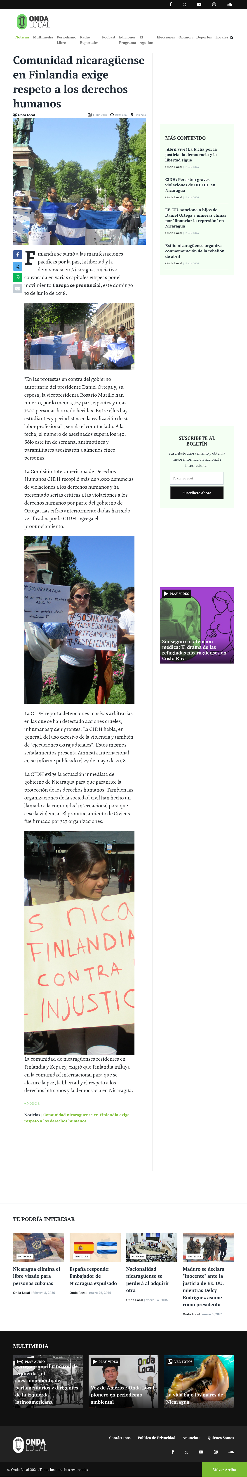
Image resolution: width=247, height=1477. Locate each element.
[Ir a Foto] (79, 181)
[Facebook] (170, 4)
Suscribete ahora (196, 493)
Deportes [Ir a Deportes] (204, 37)
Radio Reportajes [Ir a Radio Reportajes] (89, 40)
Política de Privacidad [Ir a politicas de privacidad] (156, 1437)
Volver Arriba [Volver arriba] (224, 1469)
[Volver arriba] (223, 1469)
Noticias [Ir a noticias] (32, 1115)
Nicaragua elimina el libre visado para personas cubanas (36, 1276)
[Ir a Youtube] (199, 4)
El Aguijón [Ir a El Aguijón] (146, 40)
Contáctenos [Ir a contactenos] (120, 1437)
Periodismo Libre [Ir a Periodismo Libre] (66, 40)
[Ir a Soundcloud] (231, 1452)
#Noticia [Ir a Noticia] (32, 1103)
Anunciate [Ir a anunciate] (191, 1437)
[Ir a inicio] (33, 21)
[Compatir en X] (17, 266)
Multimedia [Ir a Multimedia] (43, 37)
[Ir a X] (186, 1452)
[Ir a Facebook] (173, 1452)
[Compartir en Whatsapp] (17, 277)
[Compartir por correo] (17, 289)
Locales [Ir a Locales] (221, 37)
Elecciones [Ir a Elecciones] (166, 37)
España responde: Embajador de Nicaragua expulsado (93, 1276)
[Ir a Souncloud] (229, 4)
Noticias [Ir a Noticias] (22, 37)
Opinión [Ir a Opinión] (186, 37)
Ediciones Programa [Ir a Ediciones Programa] (127, 40)
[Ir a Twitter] (184, 4)
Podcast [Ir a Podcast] (108, 37)
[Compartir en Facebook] (17, 255)
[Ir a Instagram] (214, 4)
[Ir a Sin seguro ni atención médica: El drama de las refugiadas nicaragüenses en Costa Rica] (197, 625)
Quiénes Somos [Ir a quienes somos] (221, 1437)
